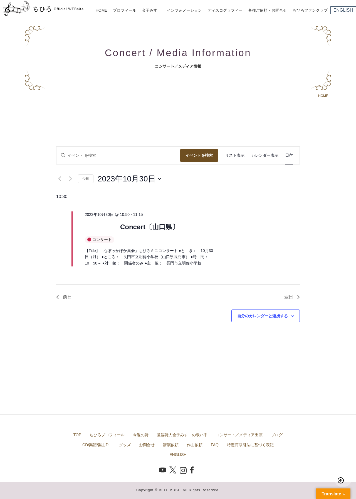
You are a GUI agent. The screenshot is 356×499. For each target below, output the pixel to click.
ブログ (277, 435)
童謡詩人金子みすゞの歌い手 (182, 435)
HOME (101, 10)
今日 (85, 179)
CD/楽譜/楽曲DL (96, 445)
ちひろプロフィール (107, 435)
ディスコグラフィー (225, 10)
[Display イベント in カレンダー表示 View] (264, 155)
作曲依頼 (194, 445)
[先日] (59, 179)
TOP (77, 435)
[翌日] (70, 179)
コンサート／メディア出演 (239, 435)
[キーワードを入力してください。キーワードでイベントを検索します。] (118, 155)
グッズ (125, 445)
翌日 (292, 297)
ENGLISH (343, 10)
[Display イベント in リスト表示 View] (234, 155)
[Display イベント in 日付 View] (289, 155)
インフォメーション (184, 10)
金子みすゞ (151, 10)
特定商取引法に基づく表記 (250, 445)
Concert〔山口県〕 (149, 227)
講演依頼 (171, 445)
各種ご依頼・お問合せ (267, 10)
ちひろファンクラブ (310, 10)
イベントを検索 (199, 155)
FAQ (215, 445)
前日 (64, 297)
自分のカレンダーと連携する (262, 316)
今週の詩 (141, 435)
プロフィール (124, 10)
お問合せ (147, 445)
